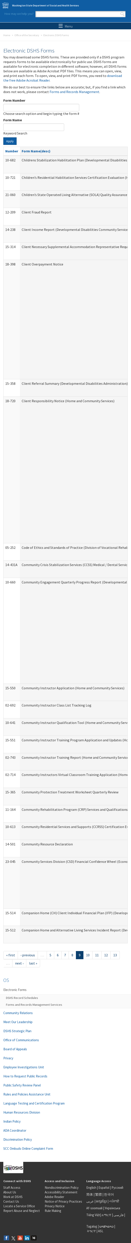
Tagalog (91, 1226)
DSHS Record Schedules (22, 998)
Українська (112, 1208)
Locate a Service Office (19, 1206)
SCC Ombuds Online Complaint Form (28, 1148)
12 (106, 955)
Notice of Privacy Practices (63, 1201)
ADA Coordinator (14, 1130)
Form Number (14, 100)
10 (88, 955)
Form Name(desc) (36, 151)
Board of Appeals (15, 1049)
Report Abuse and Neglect (21, 1211)
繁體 (98, 1194)
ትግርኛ (91, 1231)
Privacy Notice (55, 1206)
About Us (9, 1192)
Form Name (12, 120)
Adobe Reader (54, 1197)
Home (6, 35)
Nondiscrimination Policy (62, 1187)
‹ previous (28, 955)
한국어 (109, 1194)
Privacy (8, 1058)
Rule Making (53, 1211)
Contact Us (11, 1201)
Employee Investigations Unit (23, 1067)
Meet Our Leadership (18, 1022)
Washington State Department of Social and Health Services (45, 5)
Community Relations (18, 1013)
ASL (100, 1231)
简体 (89, 1194)
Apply (10, 141)
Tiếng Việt (93, 1215)
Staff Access (11, 1187)
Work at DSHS (13, 1197)
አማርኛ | (107, 1215)
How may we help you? (19, 14)
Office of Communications (21, 1040)
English (91, 1187)
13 (115, 955)
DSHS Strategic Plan (17, 1031)
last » (33, 963)
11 (97, 955)
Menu (66, 26)
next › (19, 963)
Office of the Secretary (26, 35)
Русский (117, 1187)
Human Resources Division (21, 1112)
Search (122, 14)
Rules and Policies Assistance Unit (26, 1094)
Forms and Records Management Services (34, 1005)
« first (10, 955)
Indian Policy (12, 1121)
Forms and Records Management (74, 92)
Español (103, 1187)
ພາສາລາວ (106, 1226)
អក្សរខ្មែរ (101, 1201)
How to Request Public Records (25, 1076)
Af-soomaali (94, 1208)
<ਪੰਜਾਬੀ (114, 1201)
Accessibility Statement (61, 1192)
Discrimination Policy (17, 1139)
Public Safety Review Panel (22, 1085)
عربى (90, 1201)
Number (11, 151)
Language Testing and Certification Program (34, 1103)
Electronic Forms (15, 990)
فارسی (118, 1215)
